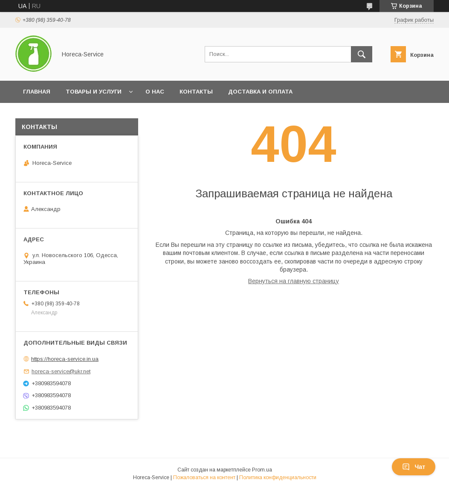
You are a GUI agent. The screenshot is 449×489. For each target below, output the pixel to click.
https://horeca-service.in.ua (64, 359)
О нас (154, 91)
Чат (413, 467)
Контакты (196, 91)
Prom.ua (262, 470)
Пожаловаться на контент (204, 477)
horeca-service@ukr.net (61, 371)
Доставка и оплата (260, 91)
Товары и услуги (94, 91)
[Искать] (361, 54)
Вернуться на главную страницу (293, 281)
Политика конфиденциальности (277, 477)
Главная (36, 91)
